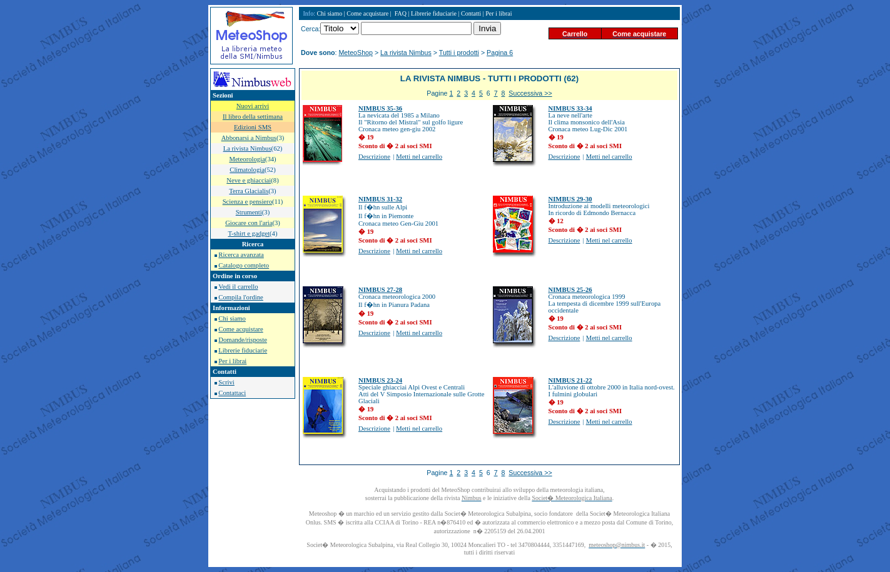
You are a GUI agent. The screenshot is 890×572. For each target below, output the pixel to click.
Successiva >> (530, 93)
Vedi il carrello (238, 286)
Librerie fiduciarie (242, 350)
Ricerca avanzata (240, 254)
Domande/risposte (242, 339)
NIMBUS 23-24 (380, 380)
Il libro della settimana (253, 116)
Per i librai (232, 361)
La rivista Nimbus (406, 52)
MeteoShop (355, 52)
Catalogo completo (243, 265)
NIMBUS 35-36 (380, 108)
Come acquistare (240, 329)
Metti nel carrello (419, 156)
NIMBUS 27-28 (380, 289)
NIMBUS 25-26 (570, 289)
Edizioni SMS (252, 127)
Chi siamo (232, 318)
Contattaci (232, 392)
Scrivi (226, 382)
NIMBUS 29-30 (570, 199)
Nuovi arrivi (252, 106)
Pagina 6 (500, 52)
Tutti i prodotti (459, 52)
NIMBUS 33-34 (570, 108)
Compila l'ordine (240, 297)
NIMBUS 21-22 (570, 380)
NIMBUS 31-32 (380, 199)
